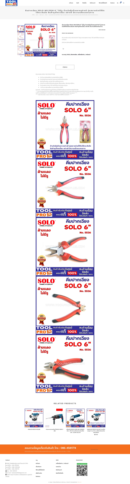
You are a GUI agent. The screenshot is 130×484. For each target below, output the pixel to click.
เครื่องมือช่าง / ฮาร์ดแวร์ (84, 54)
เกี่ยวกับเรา (38, 467)
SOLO (46, 14)
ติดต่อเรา (38, 476)
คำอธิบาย (65, 67)
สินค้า (37, 14)
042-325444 (15, 465)
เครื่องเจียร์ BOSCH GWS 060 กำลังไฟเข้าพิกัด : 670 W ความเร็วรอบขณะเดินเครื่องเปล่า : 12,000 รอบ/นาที (75, 431)
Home (33, 14)
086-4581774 (15, 469)
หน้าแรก (38, 463)
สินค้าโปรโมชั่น (59, 473)
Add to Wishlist (63, 49)
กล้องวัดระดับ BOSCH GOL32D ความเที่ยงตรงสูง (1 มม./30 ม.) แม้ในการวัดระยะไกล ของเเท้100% (96, 431)
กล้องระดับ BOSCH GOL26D (34, 429)
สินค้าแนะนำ (42, 14)
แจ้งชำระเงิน (39, 473)
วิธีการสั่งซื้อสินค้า (40, 470)
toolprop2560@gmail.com (19, 473)
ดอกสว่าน (58, 467)
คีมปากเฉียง (74, 54)
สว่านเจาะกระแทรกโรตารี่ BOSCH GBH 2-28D (54, 430)
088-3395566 (16, 467)
